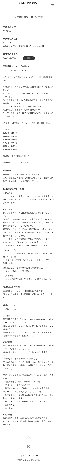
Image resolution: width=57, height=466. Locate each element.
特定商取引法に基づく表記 (28, 460)
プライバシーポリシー (28, 456)
